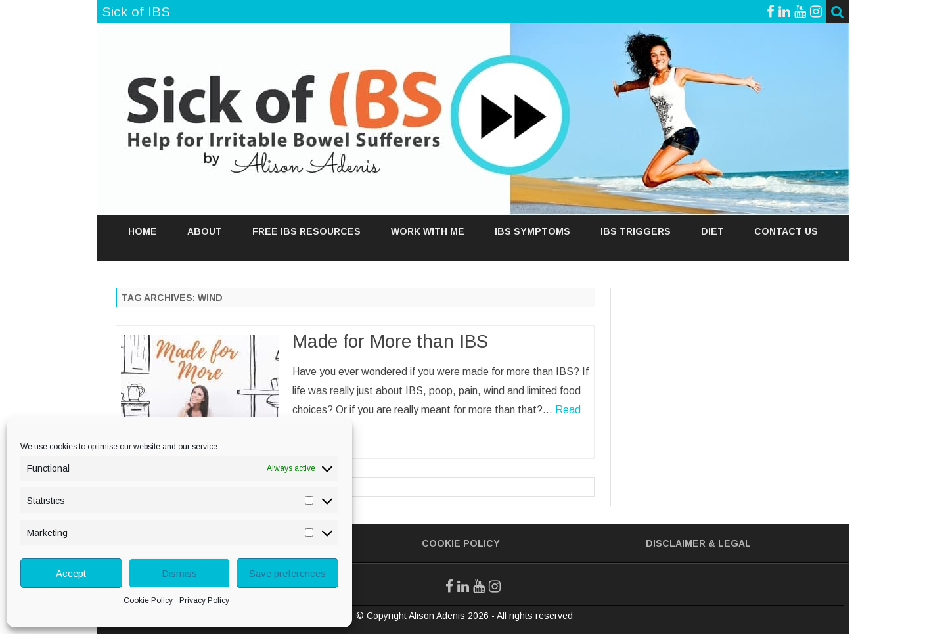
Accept (71, 573)
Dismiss (179, 573)
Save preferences (287, 573)
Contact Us (786, 231)
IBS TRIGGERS (635, 231)
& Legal (729, 543)
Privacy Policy (204, 600)
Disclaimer (676, 543)
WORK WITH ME (427, 231)
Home (142, 231)
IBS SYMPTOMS (532, 231)
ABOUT (204, 231)
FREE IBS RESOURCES (306, 231)
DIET (712, 231)
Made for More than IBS (390, 341)
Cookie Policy (148, 600)
